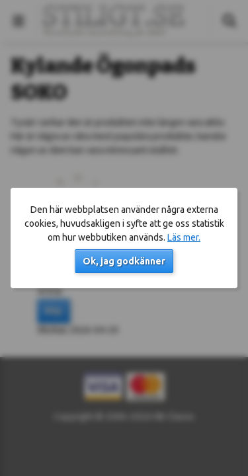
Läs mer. (183, 237)
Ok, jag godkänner (124, 261)
